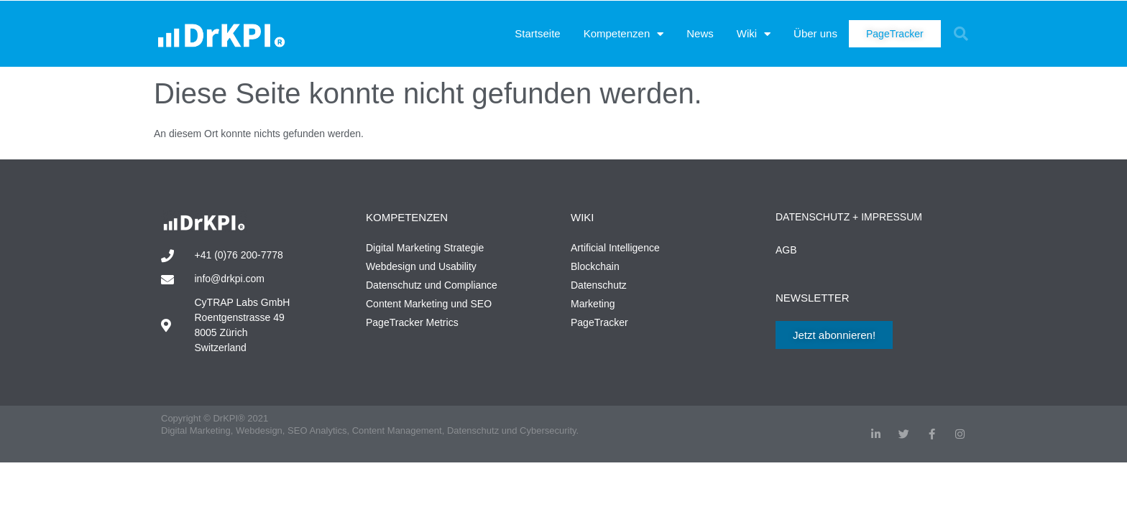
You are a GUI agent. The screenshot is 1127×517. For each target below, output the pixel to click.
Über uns (815, 33)
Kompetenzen (624, 34)
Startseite (537, 33)
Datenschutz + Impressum (849, 217)
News (700, 33)
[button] (961, 33)
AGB (786, 250)
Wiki (753, 34)
